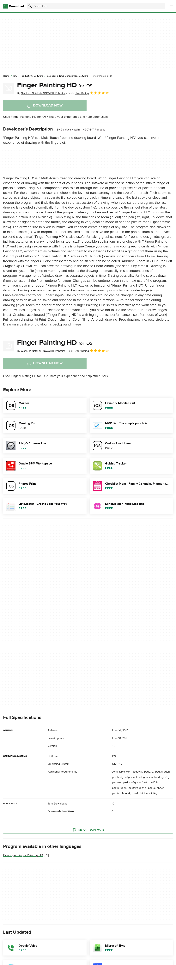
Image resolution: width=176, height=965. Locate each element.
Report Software (88, 829)
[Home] (6, 76)
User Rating (92, 93)
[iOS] (15, 76)
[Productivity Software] (32, 76)
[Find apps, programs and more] (96, 6)
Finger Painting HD (55, 85)
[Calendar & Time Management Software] (67, 76)
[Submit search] (30, 6)
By (41, 93)
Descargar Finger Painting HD (23, 855)
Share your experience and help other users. (78, 117)
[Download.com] (13, 6)
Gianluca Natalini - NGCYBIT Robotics (83, 129)
